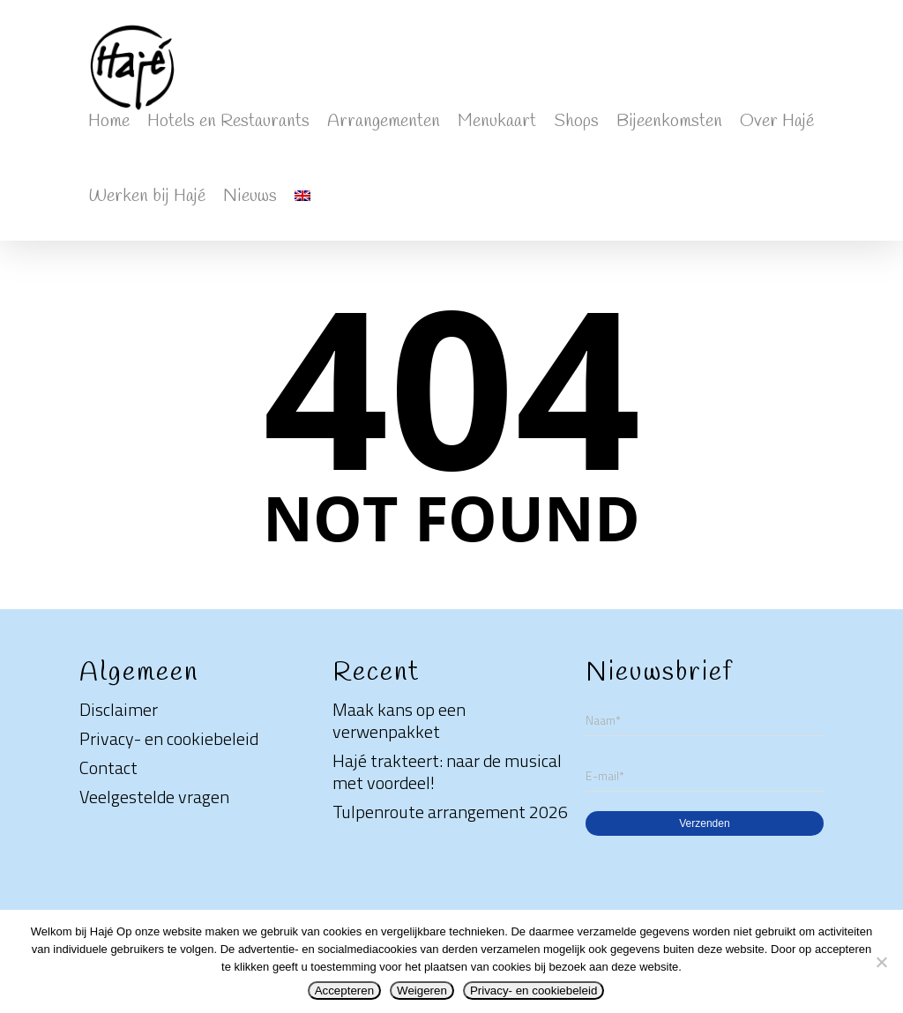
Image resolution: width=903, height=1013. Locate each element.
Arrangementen (383, 121)
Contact (108, 767)
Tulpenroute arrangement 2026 (450, 812)
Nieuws (250, 196)
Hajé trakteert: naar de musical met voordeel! (447, 771)
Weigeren (422, 990)
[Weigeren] (881, 962)
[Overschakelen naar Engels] (302, 203)
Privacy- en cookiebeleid (168, 738)
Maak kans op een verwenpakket (399, 720)
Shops (576, 121)
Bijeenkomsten (669, 121)
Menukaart (497, 121)
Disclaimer (118, 709)
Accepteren (344, 990)
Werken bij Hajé (146, 196)
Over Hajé (777, 121)
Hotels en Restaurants (228, 121)
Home (109, 121)
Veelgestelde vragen (154, 797)
